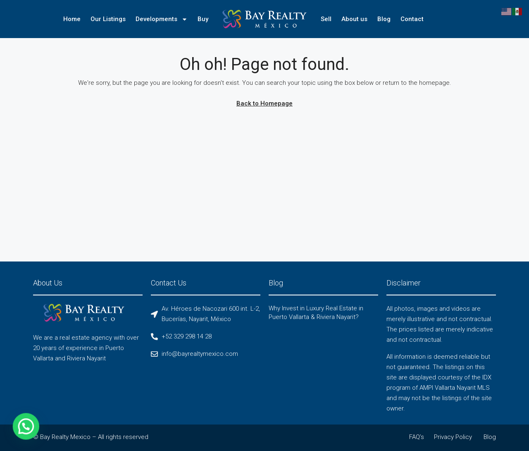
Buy (203, 19)
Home (72, 19)
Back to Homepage (264, 103)
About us (354, 19)
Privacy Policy (453, 437)
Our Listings (108, 19)
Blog (384, 19)
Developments (162, 19)
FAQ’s (416, 437)
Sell (326, 19)
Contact (412, 19)
